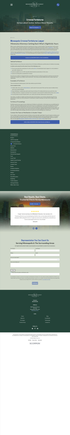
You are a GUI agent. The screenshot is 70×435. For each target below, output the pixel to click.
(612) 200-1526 (35, 301)
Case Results (47, 318)
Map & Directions (35, 310)
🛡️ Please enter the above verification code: (19, 272)
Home (22, 316)
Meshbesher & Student (21, 53)
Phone (11, 253)
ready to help (41, 118)
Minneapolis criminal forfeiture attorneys (28, 118)
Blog (47, 316)
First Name (12, 248)
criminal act (50, 47)
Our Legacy (22, 320)
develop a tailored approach (49, 53)
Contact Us (47, 322)
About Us (22, 318)
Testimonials (47, 320)
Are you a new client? (14, 257)
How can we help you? (14, 262)
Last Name (37, 248)
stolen (57, 92)
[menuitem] (34, 136)
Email (36, 253)
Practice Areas (22, 322)
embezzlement (26, 87)
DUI (35, 68)
